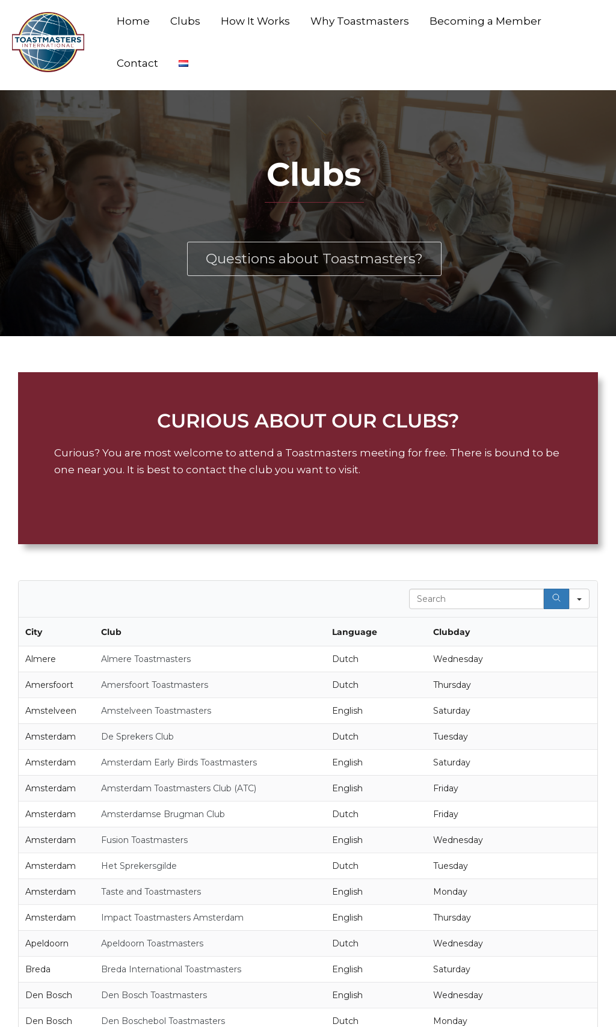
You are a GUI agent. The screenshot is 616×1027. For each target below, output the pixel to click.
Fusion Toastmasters (144, 840)
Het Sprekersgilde (139, 865)
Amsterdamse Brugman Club (163, 814)
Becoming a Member (485, 21)
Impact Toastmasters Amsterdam (172, 917)
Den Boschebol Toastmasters (163, 1021)
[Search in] (579, 599)
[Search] (556, 599)
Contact (137, 63)
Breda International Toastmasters (171, 969)
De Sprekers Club (137, 736)
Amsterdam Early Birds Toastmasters (179, 762)
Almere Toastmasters (146, 659)
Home (133, 21)
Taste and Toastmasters (151, 891)
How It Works (255, 21)
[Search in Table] (476, 599)
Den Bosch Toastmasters (154, 995)
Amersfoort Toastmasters (154, 684)
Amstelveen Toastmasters (156, 710)
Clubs (185, 21)
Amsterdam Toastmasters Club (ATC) (178, 788)
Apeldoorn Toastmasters (152, 943)
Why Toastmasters (359, 21)
